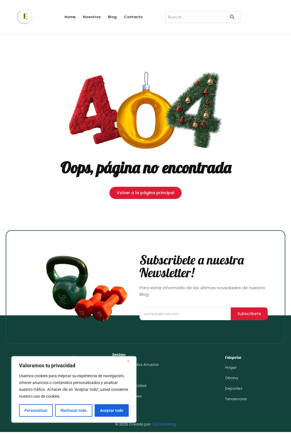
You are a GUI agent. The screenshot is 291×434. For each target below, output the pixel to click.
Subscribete (249, 313)
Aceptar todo (111, 410)
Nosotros (92, 17)
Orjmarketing (164, 424)
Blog (112, 17)
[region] (73, 389)
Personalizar (35, 410)
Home (70, 17)
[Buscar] (194, 17)
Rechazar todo (74, 410)
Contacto (133, 17)
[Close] (130, 361)
